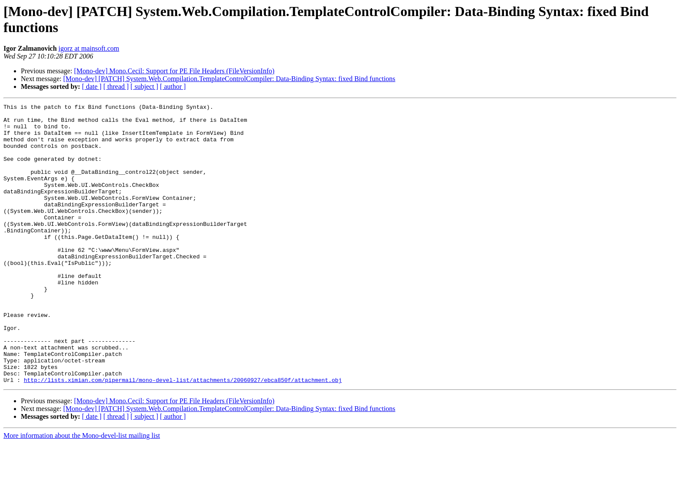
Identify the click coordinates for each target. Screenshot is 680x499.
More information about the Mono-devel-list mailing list (81, 491)
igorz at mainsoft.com (89, 48)
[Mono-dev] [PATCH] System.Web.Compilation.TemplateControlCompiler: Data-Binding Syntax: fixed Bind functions (229, 78)
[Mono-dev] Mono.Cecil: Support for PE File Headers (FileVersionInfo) (174, 71)
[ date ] (91, 86)
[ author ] (173, 86)
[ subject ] (144, 86)
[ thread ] (116, 86)
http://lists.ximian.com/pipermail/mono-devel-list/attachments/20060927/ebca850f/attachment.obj (183, 436)
